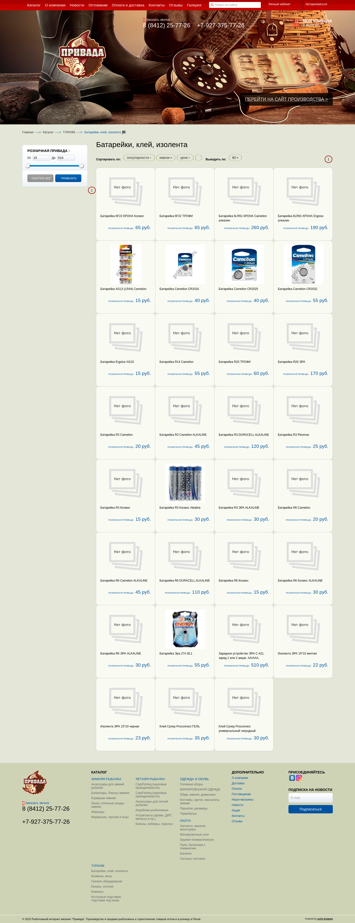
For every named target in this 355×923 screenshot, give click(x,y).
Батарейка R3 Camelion (116, 434)
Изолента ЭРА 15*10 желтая (297, 653)
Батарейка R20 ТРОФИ (234, 362)
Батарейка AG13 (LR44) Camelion (123, 289)
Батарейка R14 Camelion (177, 362)
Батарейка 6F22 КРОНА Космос (122, 216)
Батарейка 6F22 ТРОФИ (176, 216)
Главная (28, 132)
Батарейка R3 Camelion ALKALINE (183, 434)
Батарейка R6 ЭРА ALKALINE (120, 653)
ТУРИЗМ (69, 132)
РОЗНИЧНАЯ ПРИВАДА (48, 151)
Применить (68, 178)
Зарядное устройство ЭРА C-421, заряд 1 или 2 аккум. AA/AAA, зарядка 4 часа (242, 658)
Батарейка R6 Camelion (294, 507)
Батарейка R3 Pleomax (293, 434)
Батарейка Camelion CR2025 (238, 289)
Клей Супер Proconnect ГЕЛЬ (180, 726)
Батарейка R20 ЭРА (291, 362)
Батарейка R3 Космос (115, 507)
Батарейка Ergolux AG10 (117, 362)
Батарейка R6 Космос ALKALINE (300, 580)
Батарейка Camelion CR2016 (179, 289)
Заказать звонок (156, 19)
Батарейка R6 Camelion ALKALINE (123, 580)
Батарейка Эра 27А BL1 (176, 653)
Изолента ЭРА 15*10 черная (119, 726)
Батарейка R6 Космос (233, 580)
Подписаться (311, 809)
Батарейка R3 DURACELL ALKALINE (244, 434)
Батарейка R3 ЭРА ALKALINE (239, 507)
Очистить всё (40, 178)
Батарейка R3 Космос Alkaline (180, 507)
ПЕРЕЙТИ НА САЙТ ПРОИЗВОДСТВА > (286, 99)
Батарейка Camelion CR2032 (297, 289)
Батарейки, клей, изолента (102, 132)
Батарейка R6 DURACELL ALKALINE (185, 580)
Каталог (48, 132)
